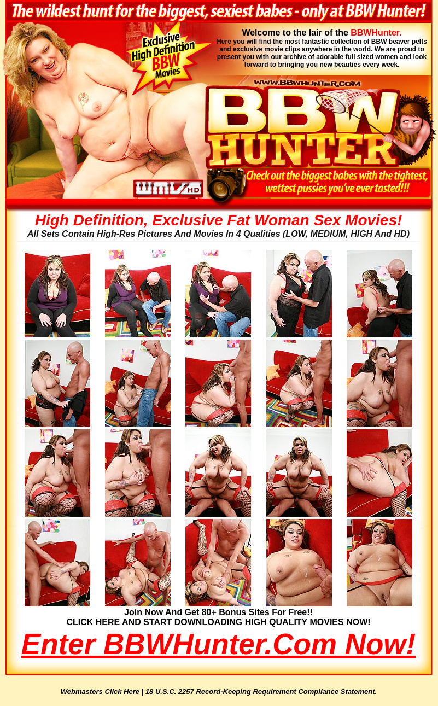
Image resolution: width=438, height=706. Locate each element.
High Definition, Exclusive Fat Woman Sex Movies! (218, 220)
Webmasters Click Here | (103, 691)
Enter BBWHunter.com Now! (218, 644)
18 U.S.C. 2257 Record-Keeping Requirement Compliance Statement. (261, 691)
